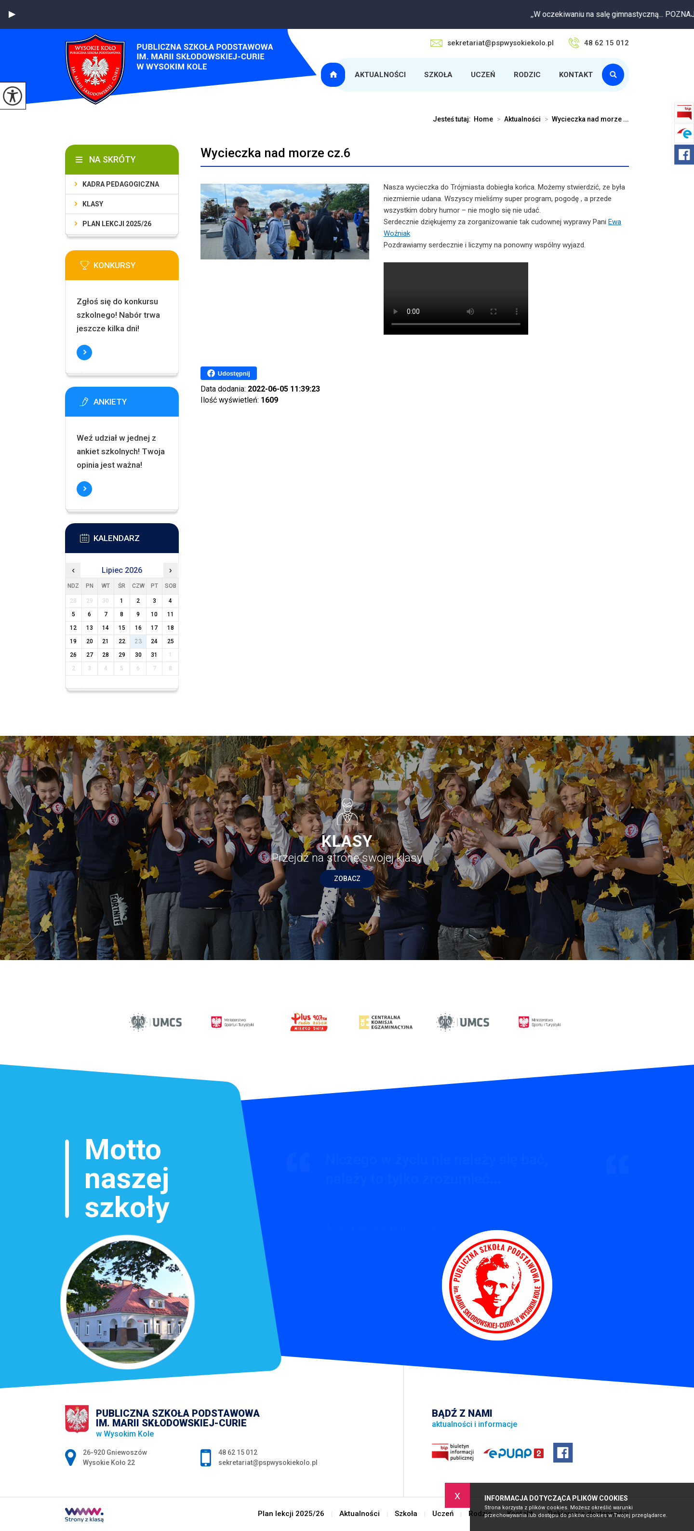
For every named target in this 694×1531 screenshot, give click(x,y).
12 (73, 627)
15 (122, 627)
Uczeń (483, 74)
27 (89, 654)
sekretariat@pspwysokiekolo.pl (492, 43)
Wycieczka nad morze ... (585, 119)
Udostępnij (228, 373)
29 (122, 654)
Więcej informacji (84, 352)
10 (154, 614)
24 (154, 641)
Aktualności (380, 74)
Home (483, 119)
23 (138, 641)
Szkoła (438, 74)
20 (89, 641)
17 (154, 627)
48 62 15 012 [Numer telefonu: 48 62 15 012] (237, 1452)
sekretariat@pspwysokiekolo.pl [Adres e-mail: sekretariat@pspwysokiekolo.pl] (268, 1462)
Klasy (92, 204)
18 (170, 627)
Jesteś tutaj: (453, 119)
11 (170, 614)
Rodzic (527, 74)
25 (170, 641)
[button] (12, 14)
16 (138, 627)
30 (138, 654)
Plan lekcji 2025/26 (334, 75)
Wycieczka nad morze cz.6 (275, 153)
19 (73, 641)
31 (154, 654)
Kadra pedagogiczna (120, 184)
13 (89, 627)
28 (105, 654)
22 (122, 641)
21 (105, 641)
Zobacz (347, 878)
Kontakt (576, 74)
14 (105, 627)
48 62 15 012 (598, 43)
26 (73, 654)
